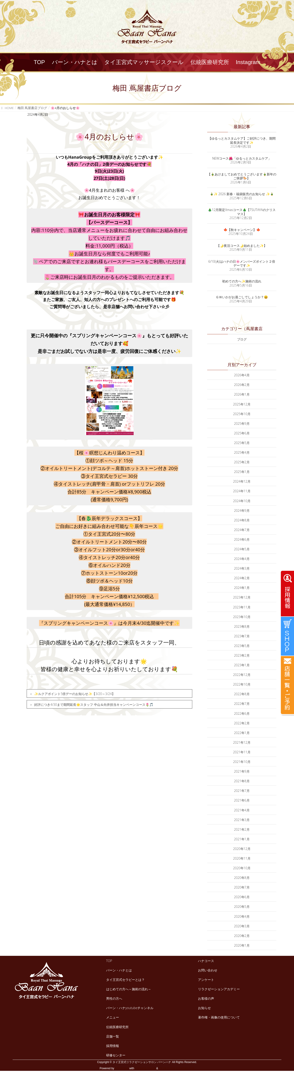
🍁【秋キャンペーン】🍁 (241, 230)
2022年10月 (242, 684)
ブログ (242, 339)
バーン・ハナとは (119, 970)
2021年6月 (242, 800)
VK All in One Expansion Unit (176, 1068)
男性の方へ (114, 998)
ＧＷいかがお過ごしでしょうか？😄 (242, 297)
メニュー (112, 1017)
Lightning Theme (145, 1068)
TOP (109, 961)
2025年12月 (242, 404)
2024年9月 (242, 510)
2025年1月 (242, 472)
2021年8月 (242, 781)
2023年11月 (242, 607)
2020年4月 (242, 916)
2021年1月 (242, 839)
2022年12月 (242, 674)
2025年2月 (242, 462)
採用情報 (112, 1046)
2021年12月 (242, 742)
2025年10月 (242, 414)
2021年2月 (242, 829)
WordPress (121, 1068)
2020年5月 (242, 906)
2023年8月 (242, 626)
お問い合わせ (207, 970)
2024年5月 (242, 549)
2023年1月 (242, 665)
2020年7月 (242, 887)
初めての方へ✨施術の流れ (241, 281)
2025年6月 (242, 433)
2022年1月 (242, 733)
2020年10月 (242, 868)
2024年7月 (242, 530)
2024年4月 (242, 559)
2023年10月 (242, 617)
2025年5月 (242, 443)
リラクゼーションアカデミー (219, 989)
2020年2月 (242, 936)
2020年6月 (242, 897)
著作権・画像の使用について (219, 1017)
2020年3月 (242, 926)
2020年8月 (242, 877)
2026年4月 (242, 375)
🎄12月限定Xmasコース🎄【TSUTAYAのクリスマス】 (241, 212)
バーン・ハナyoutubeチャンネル (129, 1008)
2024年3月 (242, 568)
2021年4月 (242, 810)
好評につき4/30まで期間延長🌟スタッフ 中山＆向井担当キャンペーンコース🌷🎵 (93, 704)
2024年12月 (242, 481)
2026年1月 (242, 394)
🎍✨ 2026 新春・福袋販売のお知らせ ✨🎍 (242, 194)
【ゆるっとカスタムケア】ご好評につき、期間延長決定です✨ (242, 140)
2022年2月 (242, 723)
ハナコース (206, 961)
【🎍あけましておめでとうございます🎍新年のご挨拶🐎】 (241, 176)
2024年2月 (242, 578)
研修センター (115, 1055)
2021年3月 (242, 820)
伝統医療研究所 (117, 1027)
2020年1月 (242, 945)
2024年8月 (242, 520)
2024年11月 (242, 491)
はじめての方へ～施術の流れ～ (128, 989)
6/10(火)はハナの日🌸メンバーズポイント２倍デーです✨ (241, 263)
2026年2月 (242, 385)
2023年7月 (242, 636)
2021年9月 (242, 771)
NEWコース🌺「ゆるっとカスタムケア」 (241, 158)
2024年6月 (242, 539)
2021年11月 (242, 752)
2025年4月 (242, 452)
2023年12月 (242, 597)
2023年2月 (242, 655)
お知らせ (204, 1008)
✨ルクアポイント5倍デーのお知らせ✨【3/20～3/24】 (74, 694)
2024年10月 (242, 501)
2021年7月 (242, 790)
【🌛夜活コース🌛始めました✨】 (242, 245)
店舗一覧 (112, 1036)
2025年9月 (242, 423)
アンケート (206, 979)
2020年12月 (242, 849)
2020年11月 (242, 858)
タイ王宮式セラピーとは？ (125, 979)
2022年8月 (242, 694)
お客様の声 (206, 998)
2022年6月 (242, 713)
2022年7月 (242, 703)
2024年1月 (242, 587)
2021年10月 (242, 762)
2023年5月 (242, 646)
